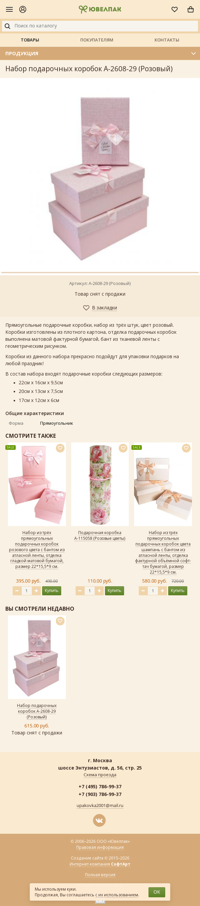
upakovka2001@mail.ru (100, 805)
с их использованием (116, 895)
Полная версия (100, 875)
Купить (52, 590)
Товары (30, 40)
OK (157, 892)
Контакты (167, 40)
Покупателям (96, 40)
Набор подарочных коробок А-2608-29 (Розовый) (37, 711)
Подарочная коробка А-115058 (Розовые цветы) (99, 535)
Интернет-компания (100, 864)
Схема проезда (100, 775)
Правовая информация (100, 847)
